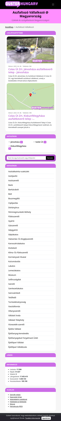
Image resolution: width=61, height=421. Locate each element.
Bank (10, 185)
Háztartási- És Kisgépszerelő (20, 239)
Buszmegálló (14, 198)
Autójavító (12, 176)
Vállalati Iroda (14, 315)
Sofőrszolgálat (14, 279)
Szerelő (11, 284)
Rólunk (12, 404)
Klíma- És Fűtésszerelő (18, 252)
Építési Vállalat (14, 329)
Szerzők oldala (15, 395)
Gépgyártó (13, 230)
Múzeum (12, 275)
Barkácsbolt (13, 189)
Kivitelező (12, 248)
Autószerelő (13, 180)
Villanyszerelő (14, 311)
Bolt (10, 194)
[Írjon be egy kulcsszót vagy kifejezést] (26, 158)
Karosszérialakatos (16, 243)
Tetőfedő (12, 297)
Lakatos (11, 266)
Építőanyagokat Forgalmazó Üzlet (23, 338)
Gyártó (11, 221)
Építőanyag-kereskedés (18, 333)
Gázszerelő (13, 225)
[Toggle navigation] (53, 4)
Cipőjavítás (13, 203)
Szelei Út (39, 142)
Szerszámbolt (14, 293)
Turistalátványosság (17, 302)
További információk (32, 418)
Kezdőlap (9, 27)
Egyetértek (46, 418)
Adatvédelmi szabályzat (18, 399)
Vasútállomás (14, 306)
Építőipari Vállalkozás (17, 347)
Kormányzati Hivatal (17, 257)
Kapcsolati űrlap (16, 397)
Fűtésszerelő (13, 216)
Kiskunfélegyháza (18, 146)
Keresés (50, 158)
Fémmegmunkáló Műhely (19, 212)
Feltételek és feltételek (18, 402)
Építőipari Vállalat (16, 342)
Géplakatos (13, 234)
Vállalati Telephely (16, 320)
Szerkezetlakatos (15, 288)
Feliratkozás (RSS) (16, 406)
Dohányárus (13, 207)
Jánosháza (15, 142)
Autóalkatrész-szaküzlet (18, 171)
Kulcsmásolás (14, 261)
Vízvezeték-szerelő (16, 324)
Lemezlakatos (14, 270)
